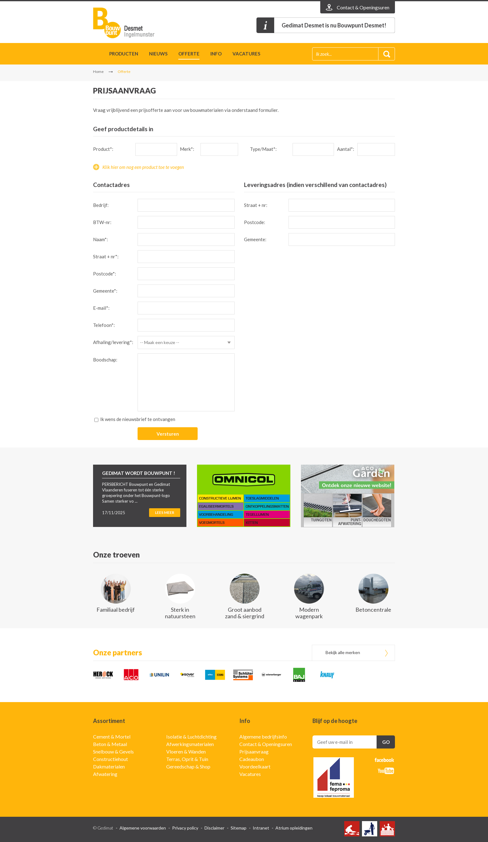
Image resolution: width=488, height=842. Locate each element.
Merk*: (187, 149)
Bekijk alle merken (343, 652)
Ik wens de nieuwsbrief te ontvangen (137, 419)
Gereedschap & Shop (188, 766)
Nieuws (158, 53)
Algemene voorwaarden (143, 827)
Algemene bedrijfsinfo (263, 736)
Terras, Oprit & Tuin (187, 759)
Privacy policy (185, 827)
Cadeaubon (251, 759)
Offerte (188, 53)
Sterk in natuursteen (180, 613)
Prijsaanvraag (254, 751)
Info (216, 53)
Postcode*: (104, 273)
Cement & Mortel (111, 736)
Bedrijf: (101, 205)
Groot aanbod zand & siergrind (244, 613)
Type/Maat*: (263, 149)
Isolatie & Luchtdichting (191, 736)
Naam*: (100, 239)
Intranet (261, 827)
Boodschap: (105, 359)
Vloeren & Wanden (186, 751)
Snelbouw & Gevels (113, 751)
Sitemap (238, 827)
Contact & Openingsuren (265, 744)
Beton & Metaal (110, 744)
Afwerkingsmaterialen (190, 744)
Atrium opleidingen (293, 827)
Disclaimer (214, 827)
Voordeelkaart (254, 766)
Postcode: (254, 222)
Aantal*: (345, 149)
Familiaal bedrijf (115, 609)
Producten (123, 53)
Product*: (103, 149)
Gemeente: (255, 239)
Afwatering (105, 774)
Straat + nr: (255, 205)
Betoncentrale (373, 609)
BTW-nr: (102, 222)
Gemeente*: (105, 291)
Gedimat (129, 22)
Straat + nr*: (106, 256)
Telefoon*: (104, 325)
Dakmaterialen (109, 766)
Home (95, 55)
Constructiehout (110, 759)
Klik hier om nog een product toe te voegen (143, 167)
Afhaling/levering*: (113, 342)
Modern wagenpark (309, 613)
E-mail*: (101, 308)
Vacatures (246, 53)
